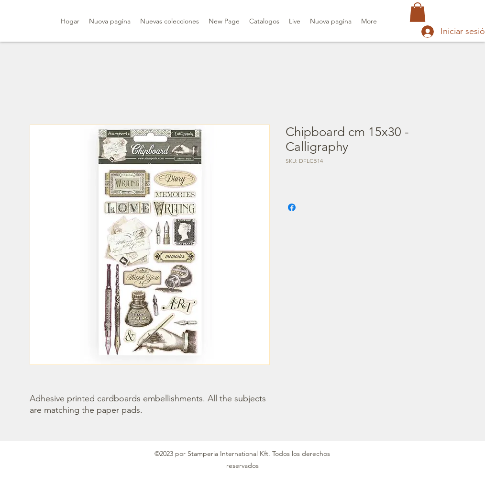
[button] (417, 12)
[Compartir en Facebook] (292, 207)
